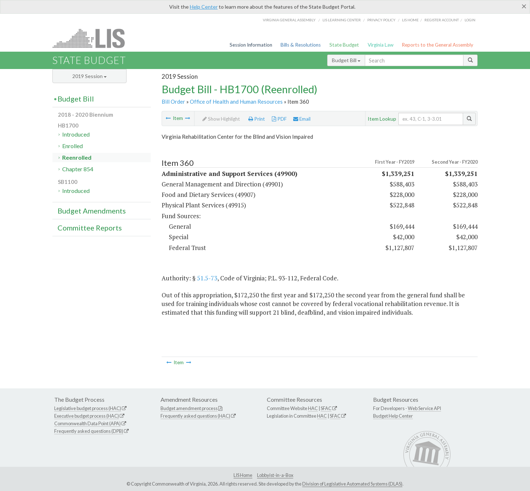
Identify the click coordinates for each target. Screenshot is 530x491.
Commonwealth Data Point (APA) (87, 423)
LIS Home (243, 475)
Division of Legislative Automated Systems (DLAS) (352, 484)
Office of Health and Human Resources (236, 101)
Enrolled (72, 145)
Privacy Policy (381, 20)
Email (302, 119)
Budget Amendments (91, 210)
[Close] (524, 6)
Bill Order (173, 101)
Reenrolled (76, 157)
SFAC (326, 408)
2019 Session (89, 76)
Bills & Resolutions (301, 45)
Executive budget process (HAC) (86, 416)
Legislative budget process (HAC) (87, 408)
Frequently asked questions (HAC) (195, 416)
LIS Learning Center (341, 20)
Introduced (76, 134)
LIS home (410, 20)
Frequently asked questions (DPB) (88, 431)
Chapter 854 (77, 168)
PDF (279, 119)
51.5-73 (207, 278)
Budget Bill (346, 60)
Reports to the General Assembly (437, 45)
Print (256, 119)
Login (470, 20)
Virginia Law (380, 45)
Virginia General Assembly (289, 20)
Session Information (251, 45)
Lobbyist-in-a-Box (275, 475)
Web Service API (424, 408)
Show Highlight (221, 119)
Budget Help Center (393, 416)
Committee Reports (89, 227)
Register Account (441, 20)
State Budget (344, 45)
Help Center (204, 7)
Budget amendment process (189, 408)
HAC (313, 408)
